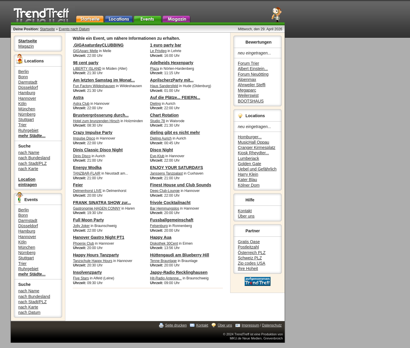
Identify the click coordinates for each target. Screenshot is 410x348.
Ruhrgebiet (28, 130)
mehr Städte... (32, 135)
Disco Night (161, 150)
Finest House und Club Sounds (180, 185)
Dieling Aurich (161, 138)
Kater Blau (247, 179)
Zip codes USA (251, 263)
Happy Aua (161, 237)
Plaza (154, 69)
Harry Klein (248, 174)
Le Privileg (158, 51)
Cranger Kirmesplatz (256, 147)
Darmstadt (27, 82)
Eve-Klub (157, 156)
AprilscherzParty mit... (172, 80)
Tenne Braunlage (163, 261)
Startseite (47, 29)
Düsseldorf (28, 87)
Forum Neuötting (253, 74)
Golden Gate (249, 163)
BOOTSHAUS (251, 101)
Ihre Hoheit (248, 268)
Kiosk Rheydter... (253, 152)
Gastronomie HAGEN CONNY (96, 208)
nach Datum (29, 312)
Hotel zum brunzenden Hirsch (96, 121)
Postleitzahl (248, 247)
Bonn (23, 76)
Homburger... (250, 137)
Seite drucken (176, 325)
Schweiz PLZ (250, 258)
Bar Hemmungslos (164, 208)
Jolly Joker (81, 226)
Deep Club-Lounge (165, 191)
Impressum (250, 325)
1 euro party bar (165, 45)
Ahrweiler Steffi (251, 84)
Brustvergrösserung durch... (101, 115)
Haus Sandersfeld (164, 86)
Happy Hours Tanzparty (96, 255)
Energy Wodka (87, 167)
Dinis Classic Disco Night (98, 150)
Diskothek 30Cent (164, 243)
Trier (22, 124)
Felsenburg (159, 226)
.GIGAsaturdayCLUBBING (98, 45)
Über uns (246, 216)
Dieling (155, 104)
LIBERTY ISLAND (87, 69)
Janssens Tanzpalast (166, 173)
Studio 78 (157, 121)
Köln (22, 103)
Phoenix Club (83, 243)
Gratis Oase (249, 241)
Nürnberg (26, 114)
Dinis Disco (82, 156)
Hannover (27, 98)
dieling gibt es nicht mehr (175, 132)
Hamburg (26, 92)
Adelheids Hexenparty (171, 62)
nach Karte (28, 168)
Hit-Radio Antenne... (166, 278)
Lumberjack (248, 158)
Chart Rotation (164, 115)
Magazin (26, 46)
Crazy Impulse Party (92, 132)
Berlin (23, 71)
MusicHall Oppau (253, 142)
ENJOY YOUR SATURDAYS (176, 167)
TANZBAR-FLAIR (86, 173)
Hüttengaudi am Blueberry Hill (179, 255)
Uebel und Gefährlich (257, 169)
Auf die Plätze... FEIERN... (175, 97)
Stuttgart (26, 119)
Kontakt (245, 210)
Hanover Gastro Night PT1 (98, 237)
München (26, 109)
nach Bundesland (34, 157)
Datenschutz (272, 325)
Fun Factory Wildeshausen (94, 86)
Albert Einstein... (253, 68)
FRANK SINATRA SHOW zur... (102, 202)
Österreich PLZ (251, 252)
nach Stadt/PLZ (32, 163)
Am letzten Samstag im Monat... (104, 80)
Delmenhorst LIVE (87, 191)
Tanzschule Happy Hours (92, 261)
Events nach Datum (74, 29)
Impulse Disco (84, 138)
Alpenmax (247, 79)
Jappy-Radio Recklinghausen (179, 272)
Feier (78, 185)
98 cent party (85, 62)
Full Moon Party (88, 220)
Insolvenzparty (87, 272)
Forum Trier (248, 63)
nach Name (28, 152)
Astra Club (81, 104)
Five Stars (81, 278)
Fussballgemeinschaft (171, 220)
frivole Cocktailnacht (170, 202)
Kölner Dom (249, 185)
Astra (78, 97)
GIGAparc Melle (85, 51)
